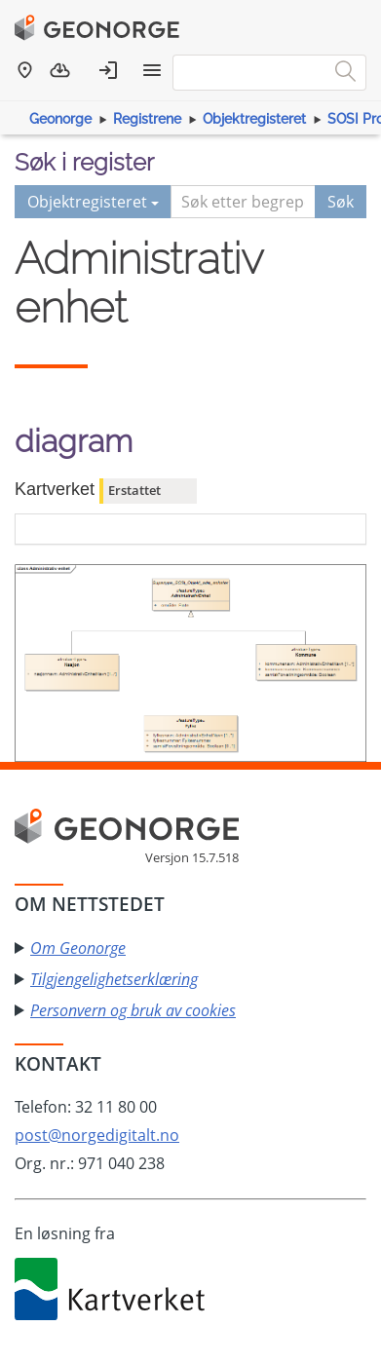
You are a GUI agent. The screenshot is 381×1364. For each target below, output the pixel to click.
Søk (340, 201)
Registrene (147, 119)
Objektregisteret (254, 119)
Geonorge (60, 119)
